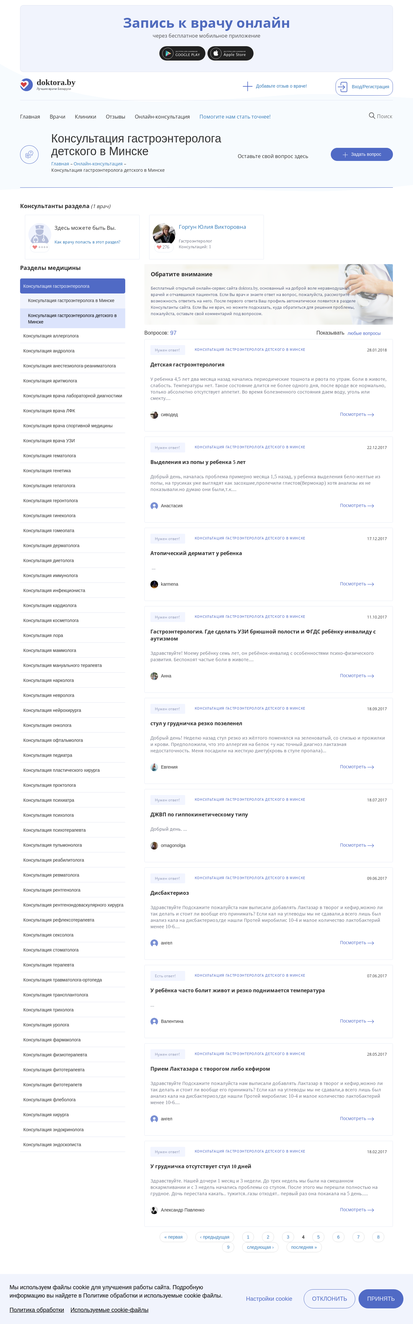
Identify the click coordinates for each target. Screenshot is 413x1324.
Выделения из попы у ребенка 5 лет (198, 462)
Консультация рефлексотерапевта (58, 919)
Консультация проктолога (49, 785)
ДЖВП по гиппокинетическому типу (199, 814)
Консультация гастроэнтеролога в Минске (71, 300)
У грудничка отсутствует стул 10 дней (200, 1166)
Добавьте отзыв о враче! (275, 86)
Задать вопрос (362, 154)
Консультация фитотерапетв (52, 1084)
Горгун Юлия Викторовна (212, 226)
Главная (30, 116)
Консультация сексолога (48, 934)
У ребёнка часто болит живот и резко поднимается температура (237, 990)
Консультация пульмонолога (52, 845)
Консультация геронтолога (50, 500)
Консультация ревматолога (51, 875)
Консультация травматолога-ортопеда (62, 979)
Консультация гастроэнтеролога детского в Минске (72, 318)
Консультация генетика (47, 470)
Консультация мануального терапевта (62, 665)
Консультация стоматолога (51, 949)
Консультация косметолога (51, 620)
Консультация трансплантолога (55, 994)
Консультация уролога (46, 1024)
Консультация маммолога (49, 650)
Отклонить (329, 1299)
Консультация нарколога (48, 680)
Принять (381, 1299)
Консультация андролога (49, 350)
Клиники (85, 116)
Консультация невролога (48, 695)
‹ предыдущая (214, 1237)
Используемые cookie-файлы (109, 1310)
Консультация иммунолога (50, 575)
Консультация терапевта (48, 964)
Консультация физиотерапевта (55, 1054)
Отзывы (115, 116)
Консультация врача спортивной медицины (67, 425)
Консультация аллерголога (51, 335)
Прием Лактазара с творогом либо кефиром (210, 1069)
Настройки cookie (269, 1299)
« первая (173, 1237)
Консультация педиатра (47, 755)
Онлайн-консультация (162, 116)
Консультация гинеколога (49, 515)
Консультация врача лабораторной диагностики (72, 395)
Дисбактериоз (169, 893)
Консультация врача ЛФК (49, 410)
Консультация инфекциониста (54, 590)
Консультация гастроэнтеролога (56, 286)
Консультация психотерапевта (54, 830)
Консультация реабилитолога (53, 860)
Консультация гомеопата (48, 530)
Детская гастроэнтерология (187, 364)
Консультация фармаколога (52, 1039)
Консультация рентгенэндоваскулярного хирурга (73, 905)
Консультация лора (43, 635)
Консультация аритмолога (50, 380)
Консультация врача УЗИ (49, 440)
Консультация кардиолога (49, 605)
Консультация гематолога (49, 455)
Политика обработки (37, 1310)
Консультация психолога (48, 815)
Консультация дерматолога (51, 545)
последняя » (304, 1247)
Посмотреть (357, 414)
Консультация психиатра (48, 800)
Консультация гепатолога (49, 485)
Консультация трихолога (48, 1009)
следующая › (260, 1247)
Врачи (57, 116)
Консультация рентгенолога (51, 890)
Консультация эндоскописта (52, 1144)
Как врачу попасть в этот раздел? (87, 242)
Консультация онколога (47, 725)
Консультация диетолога (48, 560)
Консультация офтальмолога (53, 740)
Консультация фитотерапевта (53, 1069)
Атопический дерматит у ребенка (196, 553)
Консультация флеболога (49, 1099)
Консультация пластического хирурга (61, 770)
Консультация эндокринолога (53, 1129)
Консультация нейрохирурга (52, 710)
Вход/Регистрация (363, 86)
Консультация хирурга (46, 1114)
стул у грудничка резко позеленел (196, 723)
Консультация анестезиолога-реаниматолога (69, 365)
